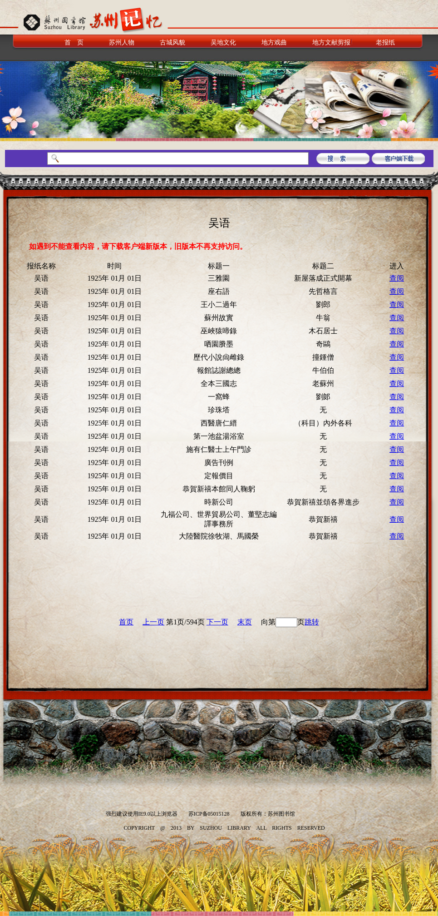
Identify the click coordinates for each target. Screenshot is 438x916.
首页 (126, 622)
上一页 (153, 622)
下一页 (217, 622)
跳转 (312, 622)
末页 (244, 622)
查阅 (396, 278)
